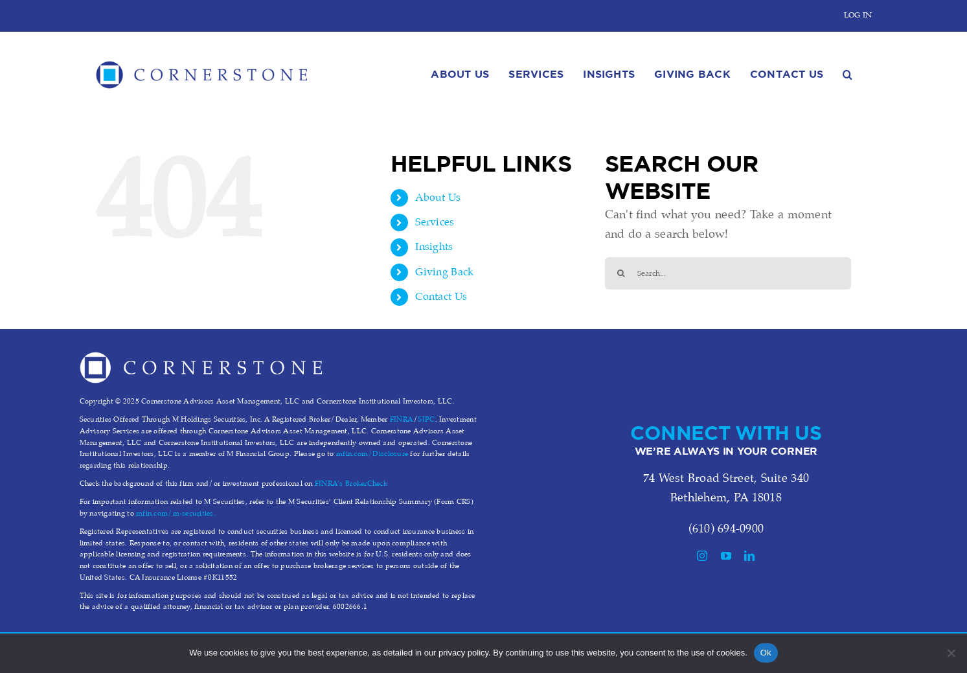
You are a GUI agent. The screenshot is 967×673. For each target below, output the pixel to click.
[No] (950, 652)
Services (434, 222)
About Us (438, 197)
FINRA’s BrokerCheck (351, 484)
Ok (765, 652)
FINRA (401, 420)
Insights (434, 247)
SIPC (426, 420)
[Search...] (728, 273)
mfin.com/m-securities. (176, 514)
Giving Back (444, 272)
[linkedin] (749, 556)
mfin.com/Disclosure (372, 454)
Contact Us (441, 296)
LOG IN (858, 15)
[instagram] (702, 556)
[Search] (621, 273)
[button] (847, 71)
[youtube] (726, 556)
